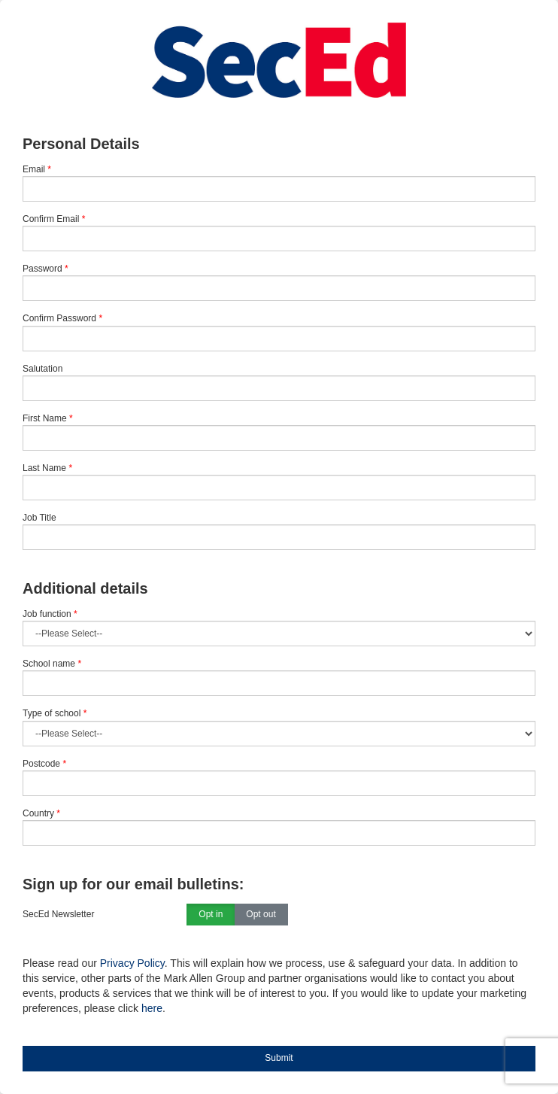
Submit (279, 1058)
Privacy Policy (132, 963)
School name (52, 663)
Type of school (54, 713)
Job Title (39, 517)
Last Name (44, 468)
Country (41, 813)
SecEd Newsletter (58, 914)
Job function (50, 614)
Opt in (211, 915)
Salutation (42, 368)
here (151, 1008)
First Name (45, 418)
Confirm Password (59, 318)
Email (34, 169)
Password (42, 268)
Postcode (44, 763)
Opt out (260, 915)
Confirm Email (51, 219)
